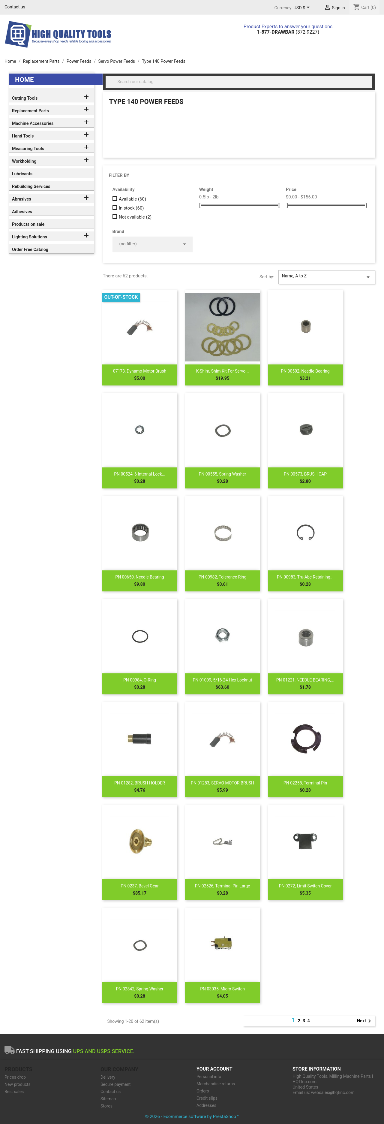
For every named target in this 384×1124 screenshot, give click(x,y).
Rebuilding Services (31, 186)
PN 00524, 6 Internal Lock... (139, 474)
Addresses (206, 1105)
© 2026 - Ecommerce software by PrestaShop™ (192, 1116)
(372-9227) (288, 32)
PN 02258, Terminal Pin (305, 783)
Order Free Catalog (30, 249)
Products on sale (28, 224)
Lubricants (22, 174)
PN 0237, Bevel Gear (139, 886)
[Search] (239, 82)
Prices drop (15, 1077)
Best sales (14, 1091)
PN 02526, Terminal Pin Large (222, 886)
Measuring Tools (28, 148)
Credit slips (207, 1098)
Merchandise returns (215, 1083)
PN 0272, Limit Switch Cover (305, 886)
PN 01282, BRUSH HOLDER (139, 783)
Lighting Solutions (29, 237)
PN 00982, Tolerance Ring (223, 577)
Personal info (208, 1076)
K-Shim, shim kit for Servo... (222, 371)
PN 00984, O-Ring (139, 680)
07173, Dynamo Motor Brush (139, 371)
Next (365, 1021)
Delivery (107, 1077)
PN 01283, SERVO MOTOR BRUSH (222, 783)
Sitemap (108, 1098)
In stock (131, 208)
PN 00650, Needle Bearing (139, 577)
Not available (135, 217)
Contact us (14, 7)
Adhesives (22, 211)
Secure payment (115, 1084)
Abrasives (21, 199)
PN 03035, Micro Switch (222, 989)
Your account (214, 1069)
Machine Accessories (32, 123)
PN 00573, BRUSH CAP (305, 474)
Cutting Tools (25, 98)
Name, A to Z (327, 277)
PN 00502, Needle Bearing (305, 371)
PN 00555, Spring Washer (222, 474)
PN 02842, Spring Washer (139, 989)
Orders (202, 1091)
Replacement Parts (30, 110)
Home (24, 79)
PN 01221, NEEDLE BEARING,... (305, 680)
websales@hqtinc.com (333, 1092)
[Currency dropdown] (302, 8)
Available (132, 199)
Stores (106, 1106)
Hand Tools (23, 136)
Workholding (24, 161)
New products (17, 1084)
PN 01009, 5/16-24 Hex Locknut (222, 680)
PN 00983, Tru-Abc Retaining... (305, 577)
